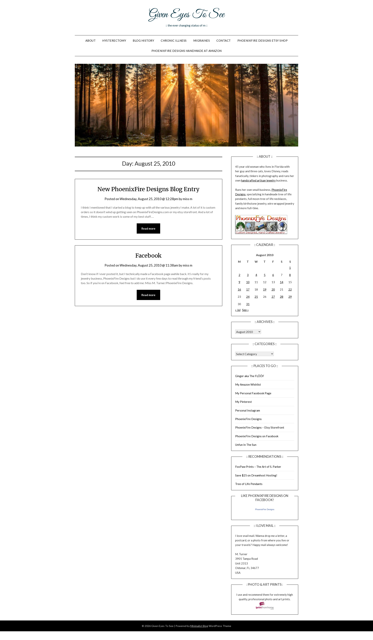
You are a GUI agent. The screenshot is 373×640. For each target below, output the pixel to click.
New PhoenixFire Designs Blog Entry (149, 189)
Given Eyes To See (186, 15)
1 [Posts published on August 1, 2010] (290, 267)
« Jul (237, 310)
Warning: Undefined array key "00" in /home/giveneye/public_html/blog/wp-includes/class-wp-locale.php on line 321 (248, 332)
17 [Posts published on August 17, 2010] (248, 289)
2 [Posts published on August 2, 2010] (239, 275)
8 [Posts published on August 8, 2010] (290, 275)
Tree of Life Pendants (248, 484)
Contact (223, 40)
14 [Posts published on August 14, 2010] (281, 282)
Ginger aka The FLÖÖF (249, 376)
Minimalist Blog (199, 626)
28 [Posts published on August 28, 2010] (281, 296)
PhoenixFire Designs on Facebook (256, 436)
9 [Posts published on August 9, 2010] (239, 282)
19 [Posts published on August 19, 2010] (264, 289)
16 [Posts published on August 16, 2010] (239, 289)
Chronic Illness (174, 40)
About (90, 40)
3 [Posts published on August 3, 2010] (248, 275)
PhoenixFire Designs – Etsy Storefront (259, 427)
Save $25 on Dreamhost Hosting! (256, 475)
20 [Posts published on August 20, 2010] (273, 289)
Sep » (245, 310)
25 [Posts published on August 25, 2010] (256, 296)
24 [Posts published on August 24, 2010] (248, 296)
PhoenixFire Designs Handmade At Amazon (186, 50)
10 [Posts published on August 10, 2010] (248, 282)
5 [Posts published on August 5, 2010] (264, 275)
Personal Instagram (247, 410)
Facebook (148, 255)
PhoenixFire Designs (248, 419)
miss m (187, 199)
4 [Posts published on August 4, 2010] (256, 275)
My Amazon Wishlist (248, 384)
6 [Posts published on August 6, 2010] (273, 275)
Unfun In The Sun (245, 444)
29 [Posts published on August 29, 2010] (290, 296)
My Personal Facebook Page (253, 393)
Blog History (143, 40)
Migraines (201, 40)
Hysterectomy (114, 40)
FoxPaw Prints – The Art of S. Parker (258, 466)
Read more (148, 228)
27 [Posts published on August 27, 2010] (273, 296)
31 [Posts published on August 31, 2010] (248, 304)
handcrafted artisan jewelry (258, 180)
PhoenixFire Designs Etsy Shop (262, 40)
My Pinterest (243, 401)
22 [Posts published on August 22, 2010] (290, 289)
